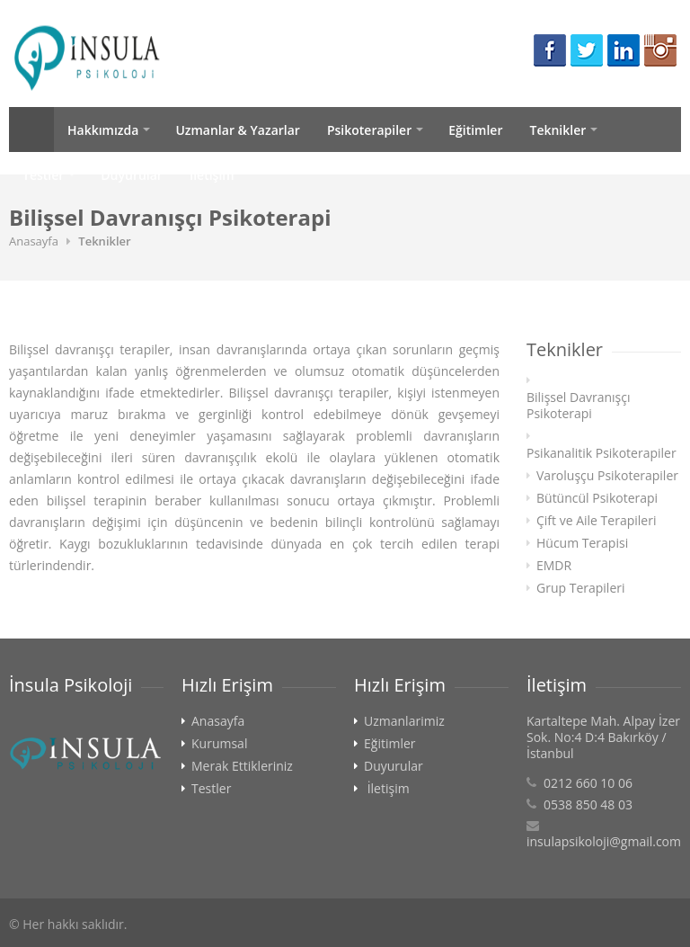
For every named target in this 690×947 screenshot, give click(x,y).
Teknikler (557, 129)
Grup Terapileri (580, 588)
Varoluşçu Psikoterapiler (607, 476)
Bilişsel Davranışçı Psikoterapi (578, 405)
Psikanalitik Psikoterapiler (601, 453)
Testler (43, 174)
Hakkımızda (102, 129)
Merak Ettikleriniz (242, 766)
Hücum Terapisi (582, 543)
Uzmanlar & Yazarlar (237, 129)
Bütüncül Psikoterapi (597, 498)
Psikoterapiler (369, 129)
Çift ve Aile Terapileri (596, 521)
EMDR (553, 566)
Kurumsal (219, 744)
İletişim (212, 174)
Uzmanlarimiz (404, 721)
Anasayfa (31, 129)
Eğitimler (475, 129)
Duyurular (132, 174)
